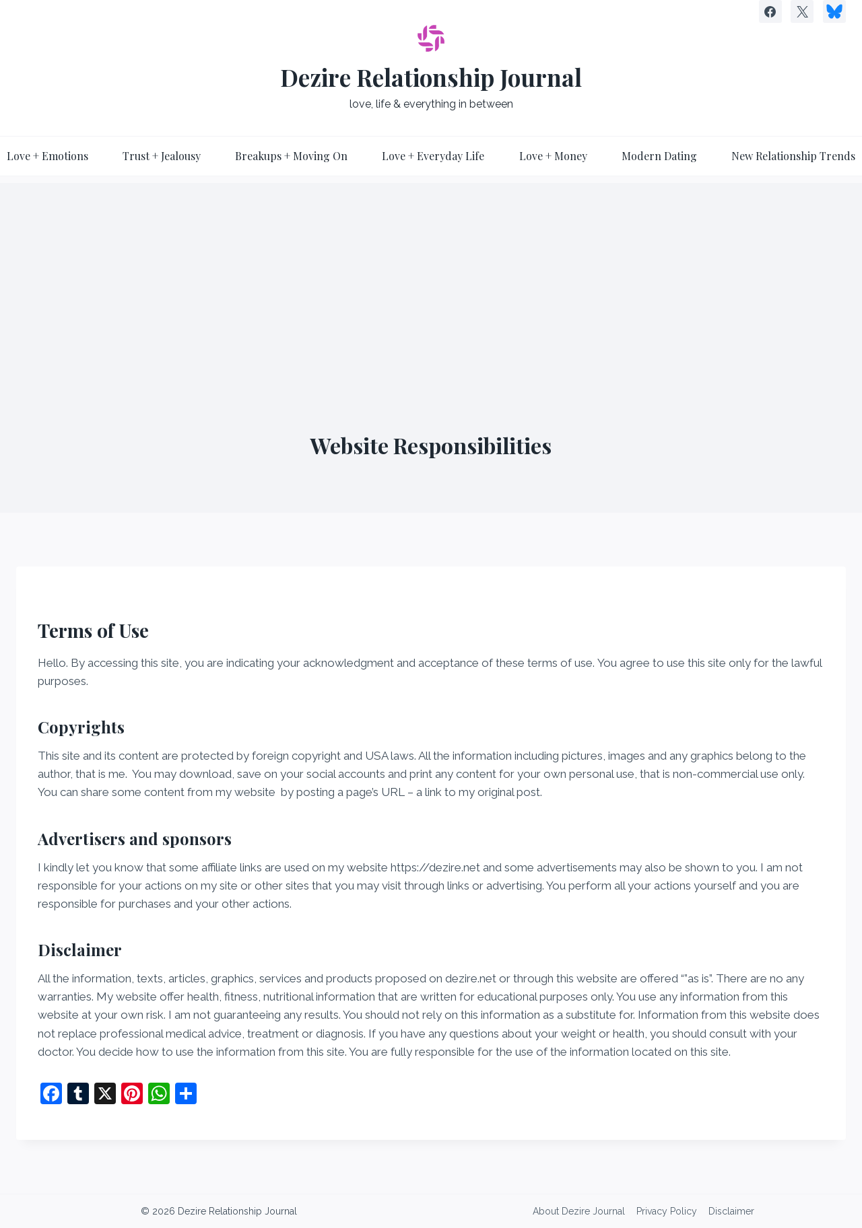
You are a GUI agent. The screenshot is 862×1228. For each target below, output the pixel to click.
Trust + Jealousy (162, 156)
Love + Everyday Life (433, 156)
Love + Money (553, 156)
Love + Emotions (47, 156)
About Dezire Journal (579, 1211)
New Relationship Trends (793, 156)
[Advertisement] (431, 277)
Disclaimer (731, 1211)
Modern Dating (659, 156)
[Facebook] (770, 11)
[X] (802, 11)
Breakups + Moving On (291, 156)
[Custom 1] (834, 11)
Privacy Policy (666, 1211)
